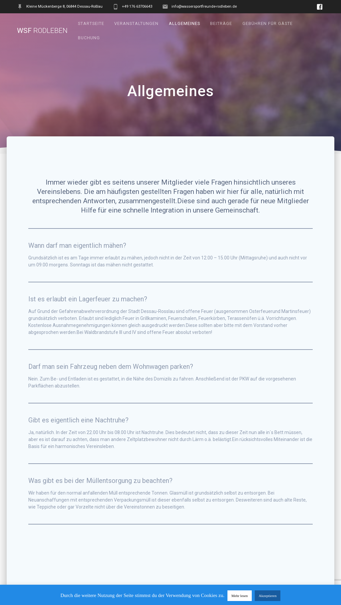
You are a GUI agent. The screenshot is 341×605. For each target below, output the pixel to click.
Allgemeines (184, 23)
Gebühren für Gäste (267, 23)
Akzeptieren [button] (268, 596)
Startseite (91, 23)
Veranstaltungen (136, 23)
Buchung (89, 37)
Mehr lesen (239, 596)
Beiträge (221, 23)
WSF (42, 30)
